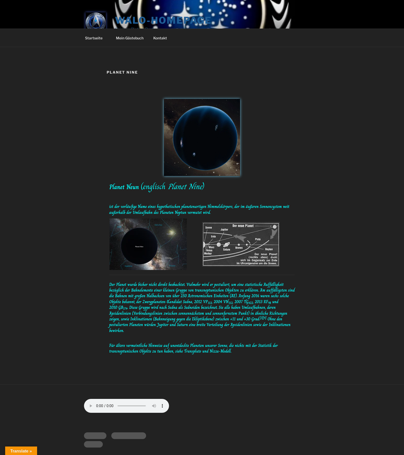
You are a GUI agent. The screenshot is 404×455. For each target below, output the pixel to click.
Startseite (96, 38)
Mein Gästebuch (130, 38)
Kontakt (160, 38)
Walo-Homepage (163, 20)
